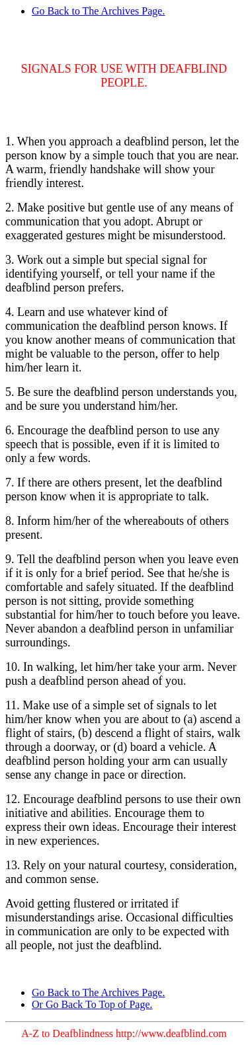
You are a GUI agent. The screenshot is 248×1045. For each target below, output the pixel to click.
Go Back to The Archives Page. (98, 11)
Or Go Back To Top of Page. (92, 1004)
